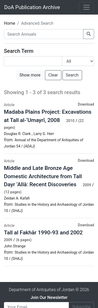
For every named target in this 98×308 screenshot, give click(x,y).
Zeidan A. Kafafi (17, 198)
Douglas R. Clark (17, 134)
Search (72, 75)
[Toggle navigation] (86, 7)
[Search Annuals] (43, 34)
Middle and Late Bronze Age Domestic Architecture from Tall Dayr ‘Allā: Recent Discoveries (43, 176)
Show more (29, 75)
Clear (53, 75)
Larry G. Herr (43, 134)
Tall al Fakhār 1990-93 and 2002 (43, 232)
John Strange (15, 246)
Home (9, 23)
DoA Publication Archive (32, 7)
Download (86, 104)
